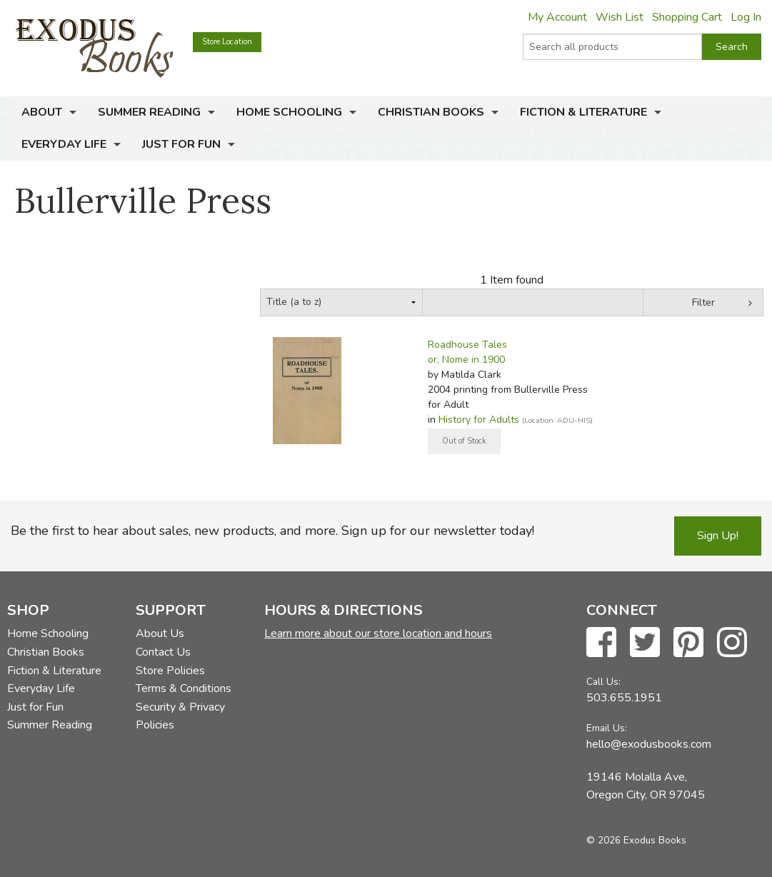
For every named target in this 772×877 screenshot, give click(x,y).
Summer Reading (149, 112)
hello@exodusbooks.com (648, 744)
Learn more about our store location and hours (378, 633)
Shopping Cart (687, 17)
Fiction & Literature (583, 112)
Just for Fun (181, 144)
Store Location (227, 41)
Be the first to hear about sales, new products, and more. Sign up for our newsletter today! (272, 530)
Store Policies (170, 670)
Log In (746, 17)
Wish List (619, 17)
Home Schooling (289, 112)
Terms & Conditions (183, 688)
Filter (703, 302)
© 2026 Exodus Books (636, 840)
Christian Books (431, 112)
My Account (557, 17)
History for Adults (478, 419)
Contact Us (163, 652)
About (41, 112)
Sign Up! (717, 535)
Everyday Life (63, 144)
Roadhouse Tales (467, 344)
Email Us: (606, 728)
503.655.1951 (624, 698)
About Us (160, 633)
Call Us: (603, 681)
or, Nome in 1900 (466, 359)
